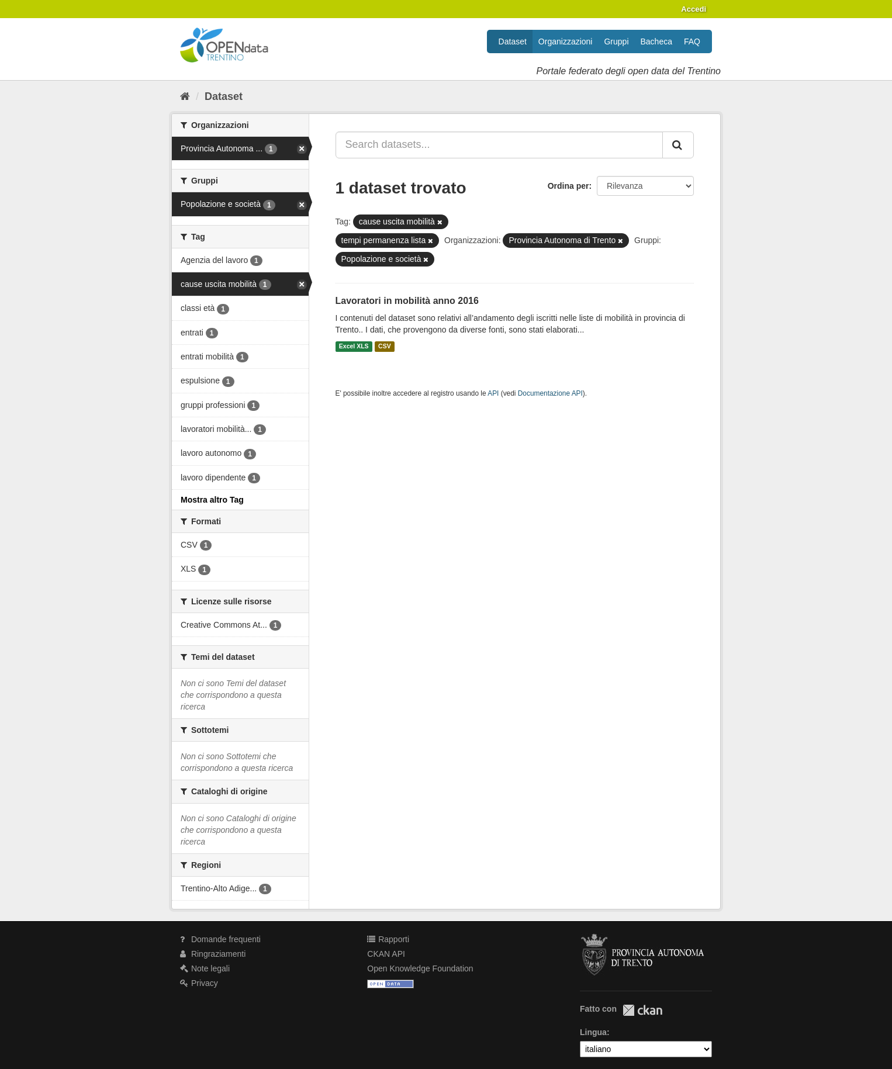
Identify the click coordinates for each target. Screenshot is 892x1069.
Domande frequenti (220, 939)
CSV (384, 346)
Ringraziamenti (213, 954)
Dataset (513, 41)
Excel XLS (354, 346)
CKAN (642, 1010)
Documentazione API (550, 393)
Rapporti (388, 939)
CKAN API (386, 954)
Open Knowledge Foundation (420, 968)
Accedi (693, 9)
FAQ (692, 41)
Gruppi (616, 41)
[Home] (185, 96)
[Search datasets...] (499, 145)
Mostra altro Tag (212, 499)
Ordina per (568, 186)
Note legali (205, 968)
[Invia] (678, 145)
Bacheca (656, 41)
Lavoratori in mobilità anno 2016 (407, 301)
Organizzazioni (565, 41)
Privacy (199, 983)
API (493, 393)
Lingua (593, 1032)
